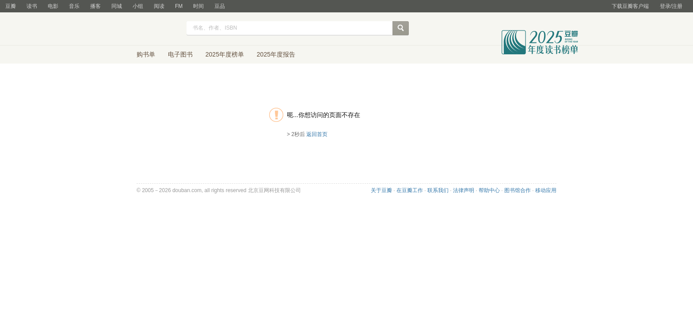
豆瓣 (10, 6)
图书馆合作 (517, 190)
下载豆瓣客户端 (630, 6)
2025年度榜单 (225, 54)
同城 (116, 6)
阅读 (159, 6)
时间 (198, 6)
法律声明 (463, 190)
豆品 (219, 6)
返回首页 (316, 134)
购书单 (146, 54)
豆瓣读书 (149, 29)
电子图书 (180, 54)
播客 (95, 6)
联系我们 (438, 190)
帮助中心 (489, 190)
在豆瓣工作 (409, 190)
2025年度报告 (276, 54)
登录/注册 (671, 6)
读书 (32, 6)
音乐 (74, 6)
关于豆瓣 (381, 190)
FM (179, 6)
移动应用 (545, 190)
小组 (138, 6)
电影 (53, 6)
